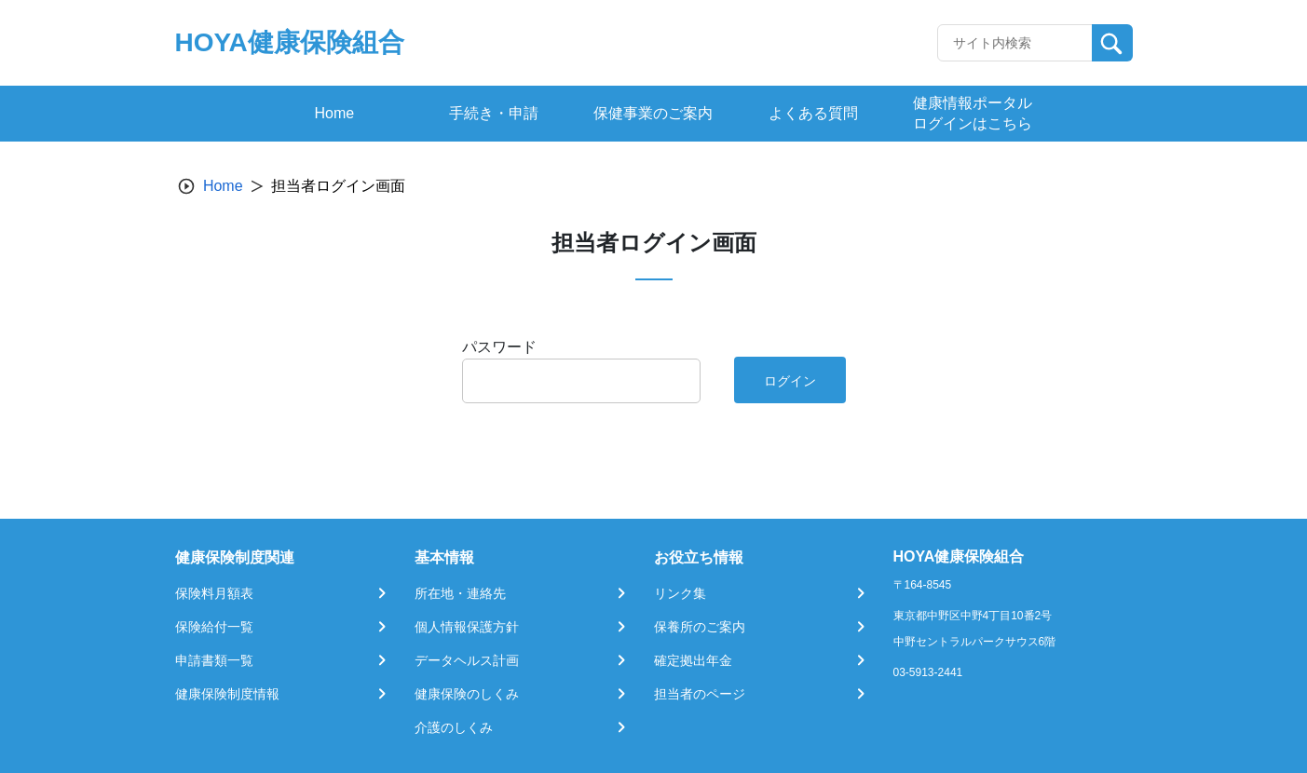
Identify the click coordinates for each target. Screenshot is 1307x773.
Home (223, 186)
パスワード (499, 347)
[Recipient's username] (1015, 42)
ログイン (790, 380)
